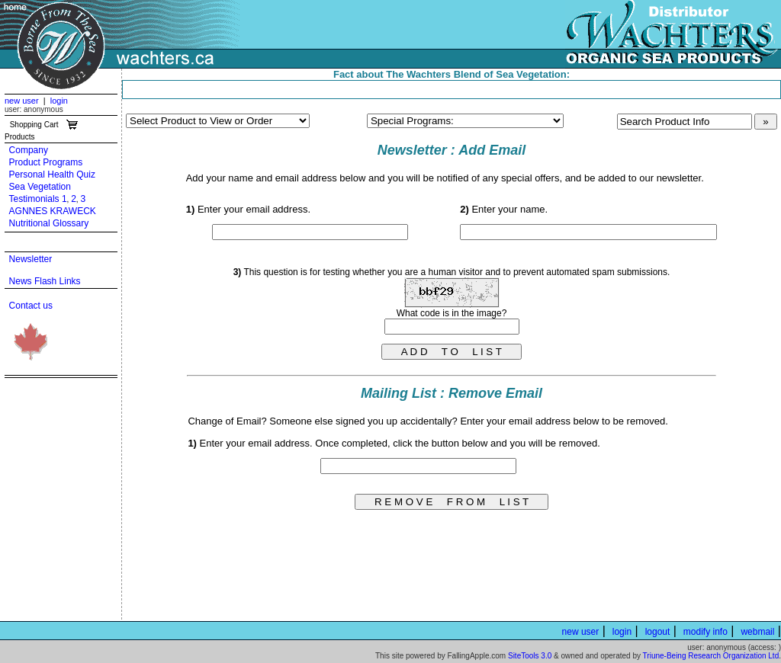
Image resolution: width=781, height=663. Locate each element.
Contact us (31, 305)
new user (22, 100)
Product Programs (46, 162)
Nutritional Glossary (49, 223)
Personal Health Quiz (52, 174)
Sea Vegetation (40, 186)
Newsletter (31, 259)
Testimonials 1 (38, 199)
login (59, 100)
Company (28, 150)
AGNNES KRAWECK (52, 211)
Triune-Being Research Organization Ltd (711, 656)
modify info (705, 631)
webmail (757, 631)
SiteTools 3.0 (529, 656)
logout (657, 631)
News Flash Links (45, 281)
